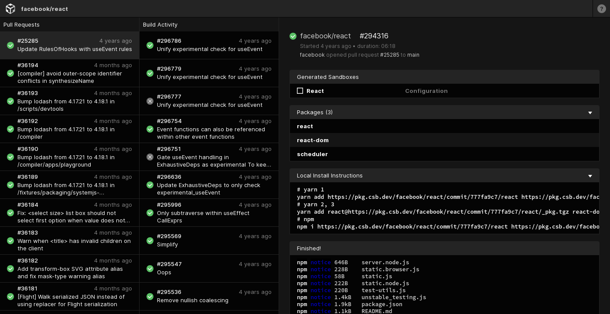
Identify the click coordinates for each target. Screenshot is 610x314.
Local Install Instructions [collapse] (444, 175)
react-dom (313, 140)
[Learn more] (601, 8)
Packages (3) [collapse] (444, 112)
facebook (312, 54)
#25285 (389, 54)
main (413, 54)
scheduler (312, 153)
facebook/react (44, 8)
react (305, 126)
